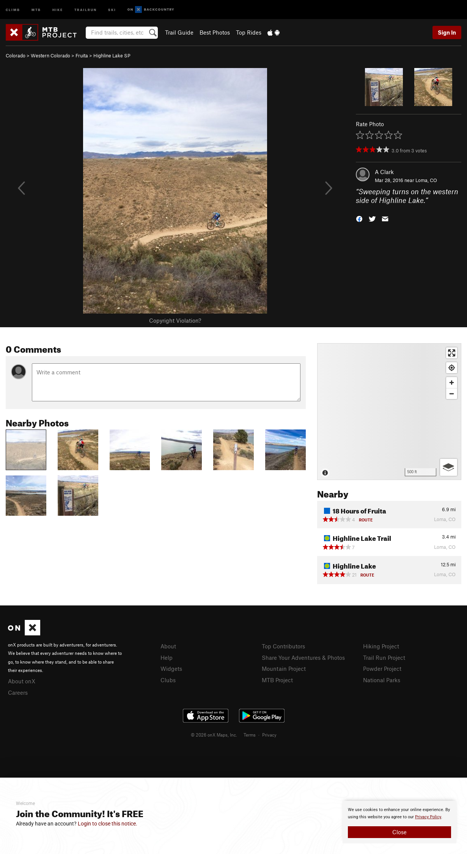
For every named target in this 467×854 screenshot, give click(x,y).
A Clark (384, 171)
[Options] (448, 467)
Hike (57, 9)
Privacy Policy (428, 816)
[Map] (389, 412)
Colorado (15, 55)
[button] (359, 218)
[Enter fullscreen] (451, 352)
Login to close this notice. (107, 824)
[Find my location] (451, 367)
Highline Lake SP (112, 55)
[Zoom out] (451, 393)
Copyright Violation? (175, 320)
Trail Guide (179, 32)
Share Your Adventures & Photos (303, 657)
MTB (36, 9)
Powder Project (382, 668)
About (168, 646)
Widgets (171, 668)
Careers (18, 692)
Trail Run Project (384, 657)
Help (166, 657)
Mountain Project (284, 668)
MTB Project (277, 680)
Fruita (81, 55)
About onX (21, 681)
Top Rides (248, 32)
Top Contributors (283, 646)
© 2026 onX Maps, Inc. (214, 734)
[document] (399, 822)
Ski (112, 9)
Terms (250, 734)
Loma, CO (426, 180)
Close (399, 832)
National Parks (381, 680)
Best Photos (215, 32)
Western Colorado (50, 55)
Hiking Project (381, 646)
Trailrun (85, 9)
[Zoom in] (451, 382)
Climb (13, 9)
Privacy (269, 734)
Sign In (447, 32)
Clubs (168, 680)
